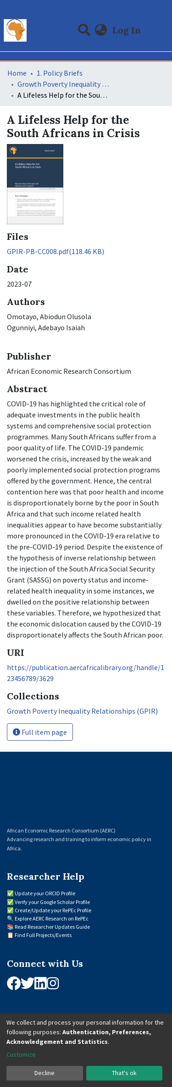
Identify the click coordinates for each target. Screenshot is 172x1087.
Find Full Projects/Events (43, 935)
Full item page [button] (40, 732)
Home (17, 73)
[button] (101, 30)
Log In (127, 30)
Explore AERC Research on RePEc (52, 918)
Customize (21, 1054)
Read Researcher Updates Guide (52, 926)
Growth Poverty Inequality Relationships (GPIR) (63, 84)
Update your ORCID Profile (45, 893)
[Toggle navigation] (159, 30)
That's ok (124, 1073)
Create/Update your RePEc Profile (53, 910)
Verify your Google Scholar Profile (52, 901)
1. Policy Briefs (60, 73)
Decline (44, 1073)
